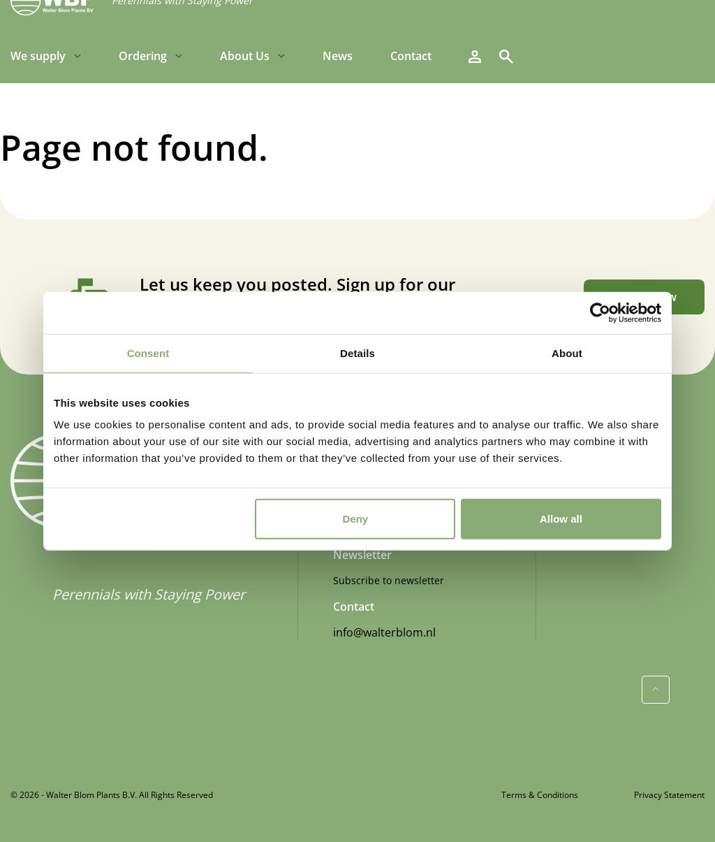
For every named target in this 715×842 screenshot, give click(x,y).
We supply (38, 56)
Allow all (561, 519)
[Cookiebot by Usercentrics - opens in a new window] (600, 312)
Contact (411, 56)
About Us (245, 56)
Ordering (143, 56)
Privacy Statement (669, 795)
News (338, 56)
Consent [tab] (148, 352)
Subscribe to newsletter (388, 580)
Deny (356, 519)
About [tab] (567, 352)
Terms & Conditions (539, 795)
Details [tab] (357, 352)
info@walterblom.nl (384, 632)
